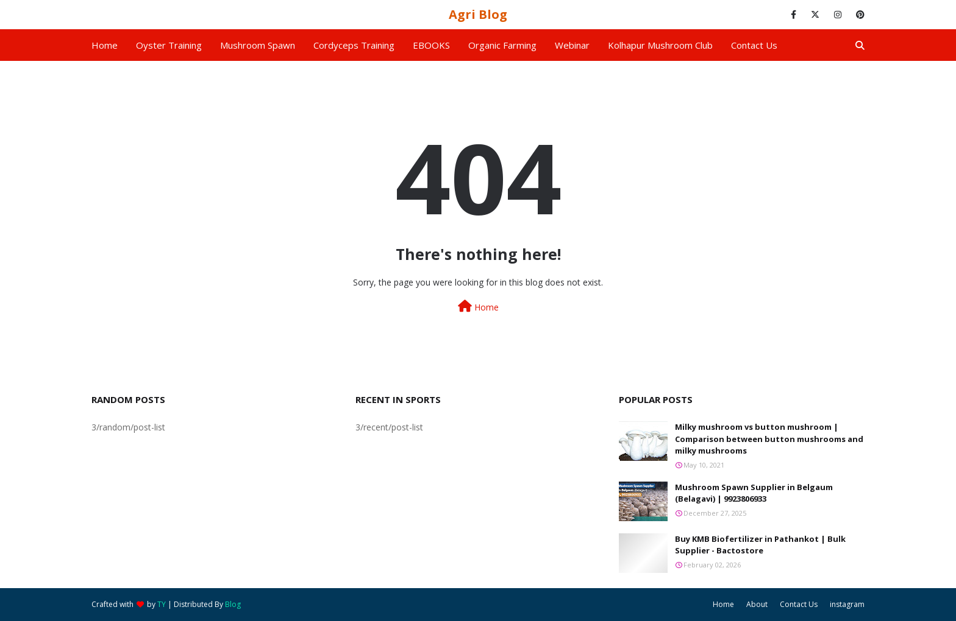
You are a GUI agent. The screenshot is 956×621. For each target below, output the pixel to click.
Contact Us (799, 604)
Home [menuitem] (104, 45)
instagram (847, 604)
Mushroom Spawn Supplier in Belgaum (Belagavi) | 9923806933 (754, 493)
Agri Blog (478, 14)
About (757, 604)
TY (161, 604)
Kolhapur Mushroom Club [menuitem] (660, 45)
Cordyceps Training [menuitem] (353, 45)
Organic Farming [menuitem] (502, 45)
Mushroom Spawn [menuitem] (257, 45)
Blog (233, 604)
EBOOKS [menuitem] (431, 45)
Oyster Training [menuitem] (169, 45)
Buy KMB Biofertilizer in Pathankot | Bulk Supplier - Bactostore (760, 544)
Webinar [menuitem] (572, 45)
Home (478, 306)
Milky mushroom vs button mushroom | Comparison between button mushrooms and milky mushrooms (769, 438)
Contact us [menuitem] (754, 45)
